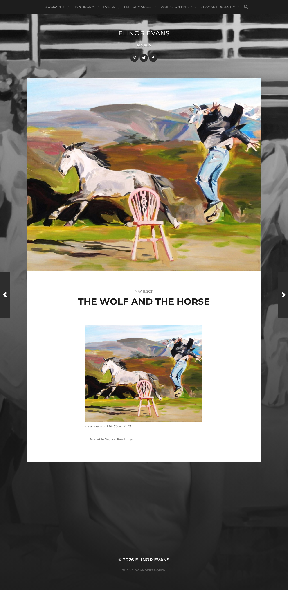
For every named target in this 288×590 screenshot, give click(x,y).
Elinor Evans (143, 33)
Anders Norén (153, 570)
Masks (109, 7)
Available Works (102, 439)
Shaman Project (216, 7)
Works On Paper (176, 7)
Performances (138, 7)
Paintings (82, 7)
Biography (54, 7)
